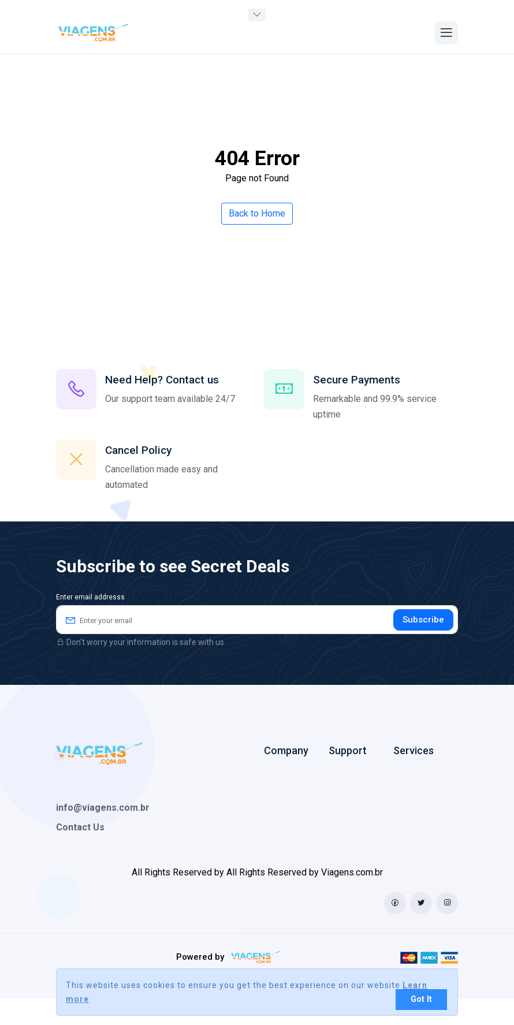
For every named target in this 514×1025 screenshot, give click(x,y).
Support (348, 750)
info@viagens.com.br (103, 807)
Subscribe (423, 619)
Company (286, 750)
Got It (421, 999)
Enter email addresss (90, 597)
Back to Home (257, 213)
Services (413, 750)
